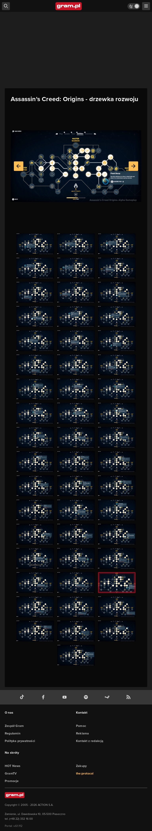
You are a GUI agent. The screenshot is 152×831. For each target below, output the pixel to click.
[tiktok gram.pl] (23, 697)
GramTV (11, 773)
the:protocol (84, 773)
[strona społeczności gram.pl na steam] (108, 697)
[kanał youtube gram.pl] (65, 697)
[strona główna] (68, 6)
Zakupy (81, 766)
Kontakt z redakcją (90, 741)
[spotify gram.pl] (87, 697)
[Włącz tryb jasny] (133, 6)
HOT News (13, 766)
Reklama (82, 733)
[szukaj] (6, 6)
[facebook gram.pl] (44, 697)
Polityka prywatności (20, 741)
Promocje (12, 781)
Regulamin (12, 733)
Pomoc (81, 726)
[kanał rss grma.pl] (129, 697)
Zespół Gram (14, 726)
